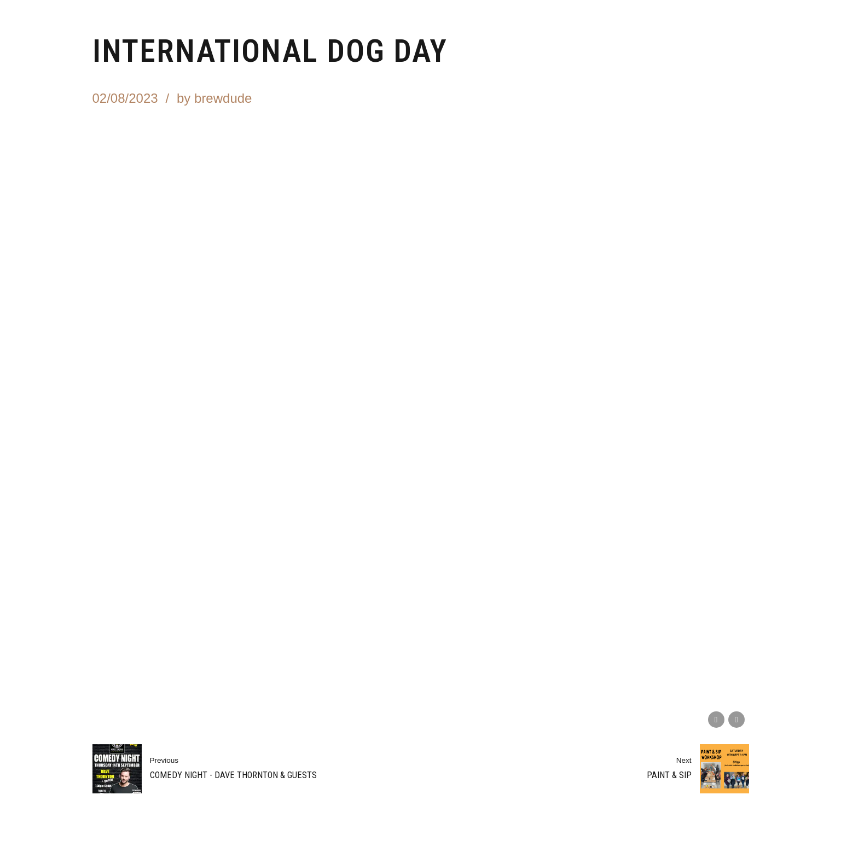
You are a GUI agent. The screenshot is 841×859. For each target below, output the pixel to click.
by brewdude (214, 98)
